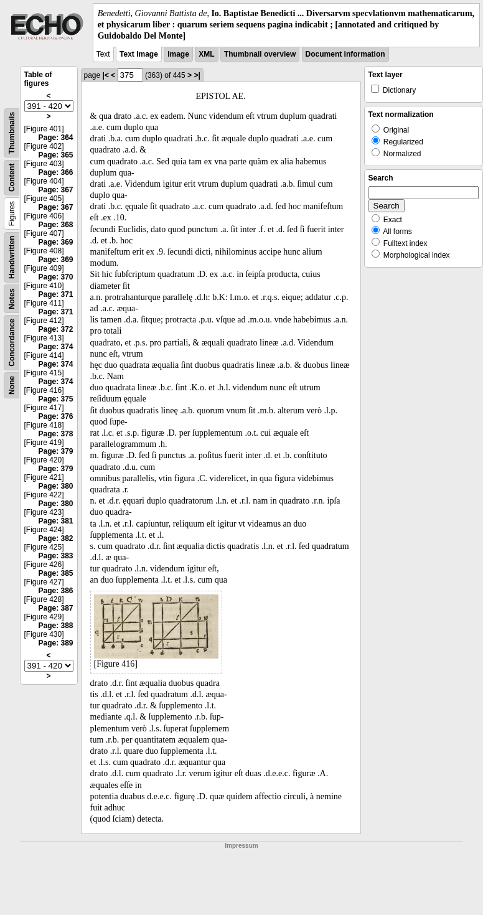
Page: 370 (55, 277)
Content (11, 177)
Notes (11, 298)
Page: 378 (55, 433)
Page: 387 (55, 608)
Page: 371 (55, 294)
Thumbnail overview (260, 54)
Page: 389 (55, 643)
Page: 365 (55, 155)
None (11, 385)
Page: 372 (55, 329)
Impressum (241, 845)
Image (178, 54)
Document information (345, 54)
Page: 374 (55, 346)
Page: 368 (55, 224)
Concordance (11, 343)
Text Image (139, 54)
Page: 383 (55, 555)
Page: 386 (55, 590)
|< (106, 75)
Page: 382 (55, 538)
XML (206, 54)
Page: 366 (55, 172)
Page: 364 (55, 137)
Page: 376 (55, 416)
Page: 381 (55, 521)
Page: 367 (55, 189)
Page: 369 (55, 242)
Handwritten (11, 256)
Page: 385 (55, 573)
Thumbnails (11, 132)
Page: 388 (55, 625)
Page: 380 (55, 486)
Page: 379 (55, 451)
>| (197, 75)
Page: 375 (55, 399)
